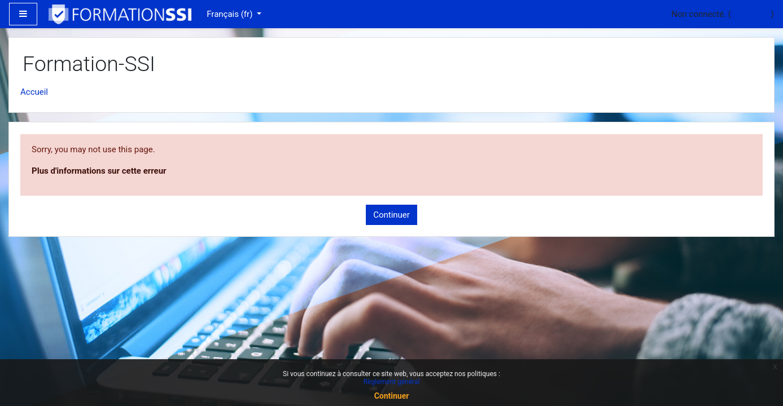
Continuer (391, 215)
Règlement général (392, 382)
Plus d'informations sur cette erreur (99, 171)
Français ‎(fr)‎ (231, 14)
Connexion (751, 14)
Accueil (34, 92)
